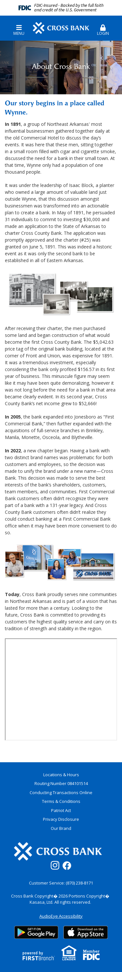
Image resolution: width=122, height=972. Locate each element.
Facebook (66, 865)
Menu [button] (19, 30)
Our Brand (61, 828)
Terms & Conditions (61, 801)
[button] (103, 27)
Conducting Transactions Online (61, 792)
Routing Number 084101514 (61, 783)
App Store (85, 932)
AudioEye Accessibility (61, 916)
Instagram (55, 865)
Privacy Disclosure (61, 819)
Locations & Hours (61, 775)
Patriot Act (61, 810)
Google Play (36, 932)
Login (103, 30)
